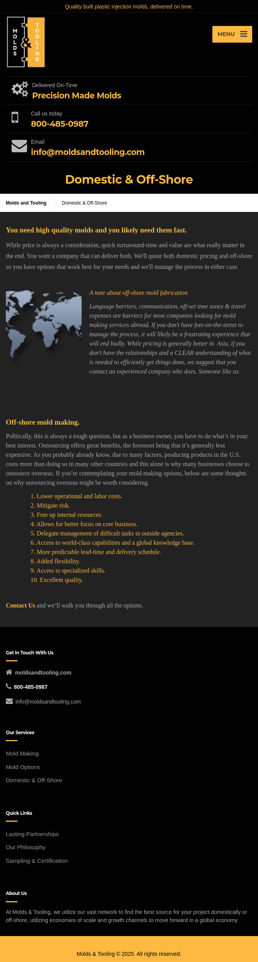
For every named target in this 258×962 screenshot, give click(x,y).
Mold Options (23, 767)
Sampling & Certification (37, 860)
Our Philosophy (26, 847)
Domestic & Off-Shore (34, 780)
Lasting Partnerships (32, 834)
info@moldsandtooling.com (48, 702)
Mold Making (22, 753)
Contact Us (21, 605)
